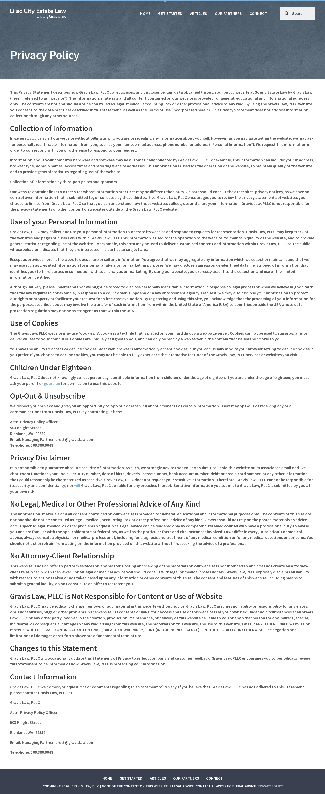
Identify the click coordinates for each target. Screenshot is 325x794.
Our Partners (186, 778)
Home (107, 778)
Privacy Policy (270, 786)
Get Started (131, 778)
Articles (158, 778)
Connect (214, 778)
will (77, 485)
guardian (52, 383)
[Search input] (297, 13)
